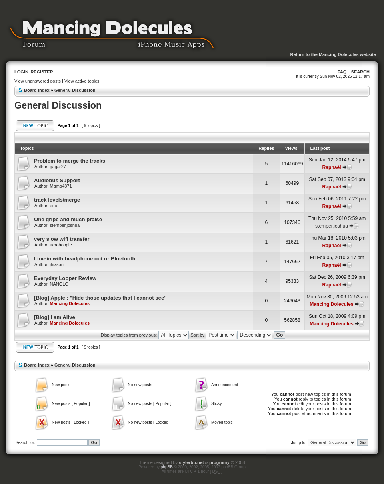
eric (53, 205)
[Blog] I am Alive (54, 317)
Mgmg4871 (61, 186)
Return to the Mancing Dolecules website (333, 54)
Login (21, 71)
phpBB (167, 467)
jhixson (57, 264)
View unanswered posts (37, 81)
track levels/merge (57, 200)
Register (41, 71)
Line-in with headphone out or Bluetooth (84, 259)
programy (219, 462)
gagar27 (58, 166)
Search (360, 71)
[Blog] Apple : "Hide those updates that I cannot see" (100, 298)
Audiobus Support (57, 180)
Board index (37, 90)
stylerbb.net (191, 462)
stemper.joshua (65, 225)
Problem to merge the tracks (69, 161)
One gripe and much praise (68, 219)
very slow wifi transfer (62, 239)
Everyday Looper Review (65, 278)
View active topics (81, 81)
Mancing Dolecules (70, 303)
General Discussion (75, 90)
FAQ (342, 71)
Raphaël (331, 167)
